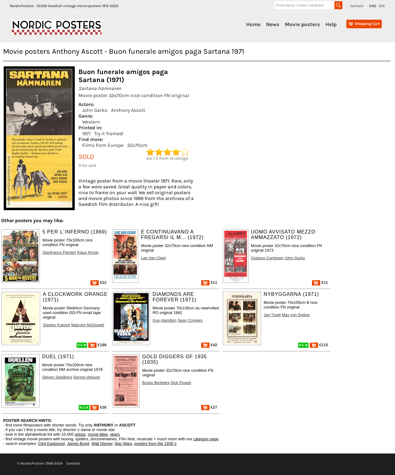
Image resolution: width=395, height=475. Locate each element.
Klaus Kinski (87, 252)
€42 (209, 345)
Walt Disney (101, 443)
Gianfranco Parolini (59, 252)
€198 (97, 345)
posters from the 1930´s (155, 443)
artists (80, 434)
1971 (86, 133)
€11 (209, 282)
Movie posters (302, 24)
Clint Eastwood (51, 443)
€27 (209, 407)
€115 (319, 345)
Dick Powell (181, 382)
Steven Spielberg (57, 377)
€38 (98, 407)
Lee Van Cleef (153, 258)
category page (205, 439)
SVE (382, 6)
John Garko (94, 110)
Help (331, 24)
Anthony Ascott (128, 110)
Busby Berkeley (156, 382)
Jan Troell (272, 314)
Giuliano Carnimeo (267, 258)
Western (91, 122)
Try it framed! (108, 133)
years (115, 434)
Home (253, 24)
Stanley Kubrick (56, 325)
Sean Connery (190, 320)
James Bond (78, 443)
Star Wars (123, 443)
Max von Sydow (295, 314)
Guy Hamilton (165, 320)
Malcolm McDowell (87, 325)
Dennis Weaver (86, 377)
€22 (98, 282)
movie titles (98, 434)
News (272, 24)
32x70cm (137, 145)
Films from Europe (102, 145)
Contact (357, 6)
